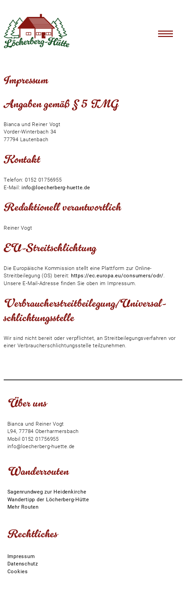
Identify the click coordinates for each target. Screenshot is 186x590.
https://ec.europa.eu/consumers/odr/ (117, 275)
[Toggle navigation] (165, 33)
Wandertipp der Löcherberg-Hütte (48, 499)
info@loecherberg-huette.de (56, 187)
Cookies (17, 571)
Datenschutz (22, 563)
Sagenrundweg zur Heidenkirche (46, 491)
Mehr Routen (23, 506)
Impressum (21, 556)
